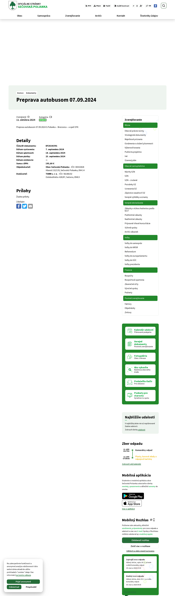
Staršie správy (130, 529)
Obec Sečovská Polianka (32, 568)
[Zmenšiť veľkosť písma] (133, 6)
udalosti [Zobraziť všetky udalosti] (141, 367)
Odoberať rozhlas (140, 477)
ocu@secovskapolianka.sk (155, 584)
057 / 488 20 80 (150, 581)
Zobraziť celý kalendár (131, 401)
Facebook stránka (151, 587)
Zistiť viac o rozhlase (140, 483)
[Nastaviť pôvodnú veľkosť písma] (137, 6)
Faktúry (43, 57)
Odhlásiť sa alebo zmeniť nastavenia (140, 489)
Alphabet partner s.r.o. (40, 565)
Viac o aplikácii (128, 446)
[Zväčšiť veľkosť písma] (141, 6)
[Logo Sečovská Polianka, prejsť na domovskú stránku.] (28, 5)
